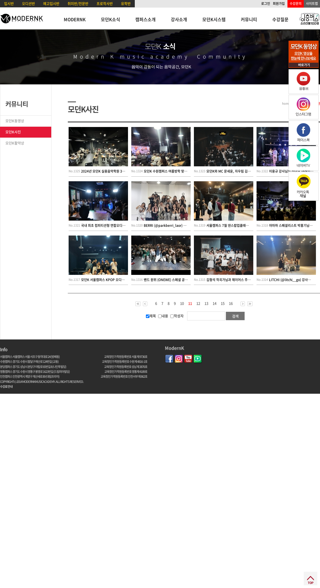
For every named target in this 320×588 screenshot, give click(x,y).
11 (190, 303)
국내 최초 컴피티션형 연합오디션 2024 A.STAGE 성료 (117, 225)
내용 (163, 315)
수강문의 (296, 3)
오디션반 (28, 3)
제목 (151, 315)
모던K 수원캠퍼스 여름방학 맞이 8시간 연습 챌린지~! (179, 171)
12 (198, 303)
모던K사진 (13, 131)
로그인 (265, 3)
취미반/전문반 (78, 3)
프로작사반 (105, 3)
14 (214, 303)
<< (137, 303)
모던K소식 (110, 19)
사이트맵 (312, 3)
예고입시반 (51, 3)
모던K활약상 (14, 142)
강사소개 (179, 19)
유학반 (126, 3)
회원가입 (279, 3)
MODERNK (75, 19)
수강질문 (280, 19)
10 (182, 303)
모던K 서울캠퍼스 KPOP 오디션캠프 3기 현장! (112, 279)
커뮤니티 (249, 19)
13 (206, 303)
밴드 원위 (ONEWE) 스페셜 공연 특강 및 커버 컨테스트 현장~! (186, 279)
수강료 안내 (6, 386)
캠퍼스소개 (145, 19)
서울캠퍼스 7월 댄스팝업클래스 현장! (231, 225)
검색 (235, 316)
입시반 (9, 3)
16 (231, 303)
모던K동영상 (14, 120)
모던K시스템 (214, 19)
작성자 (177, 315)
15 (223, 303)
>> (249, 303)
